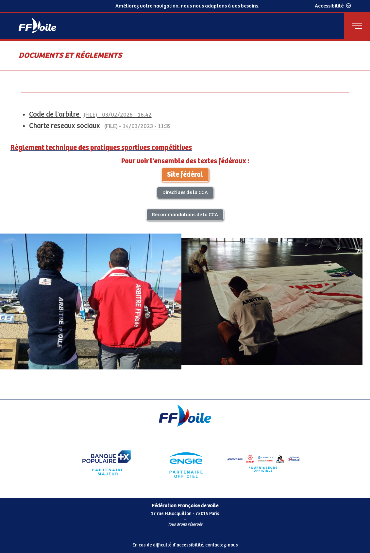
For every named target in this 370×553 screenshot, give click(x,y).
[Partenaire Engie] (185, 462)
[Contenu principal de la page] (185, 219)
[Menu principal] (357, 26)
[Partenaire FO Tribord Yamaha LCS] (263, 462)
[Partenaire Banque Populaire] (106, 462)
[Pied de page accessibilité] (185, 542)
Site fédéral (185, 175)
